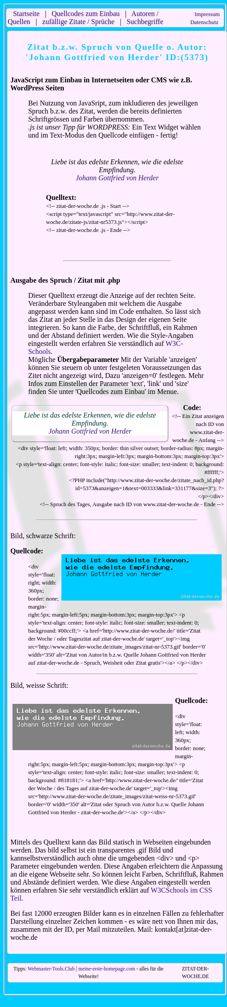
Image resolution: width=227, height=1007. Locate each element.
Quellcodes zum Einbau (86, 13)
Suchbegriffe (144, 21)
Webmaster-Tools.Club (51, 968)
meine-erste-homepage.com (106, 968)
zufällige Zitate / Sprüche (78, 21)
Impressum (207, 14)
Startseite (26, 13)
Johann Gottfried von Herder (117, 178)
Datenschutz (204, 22)
